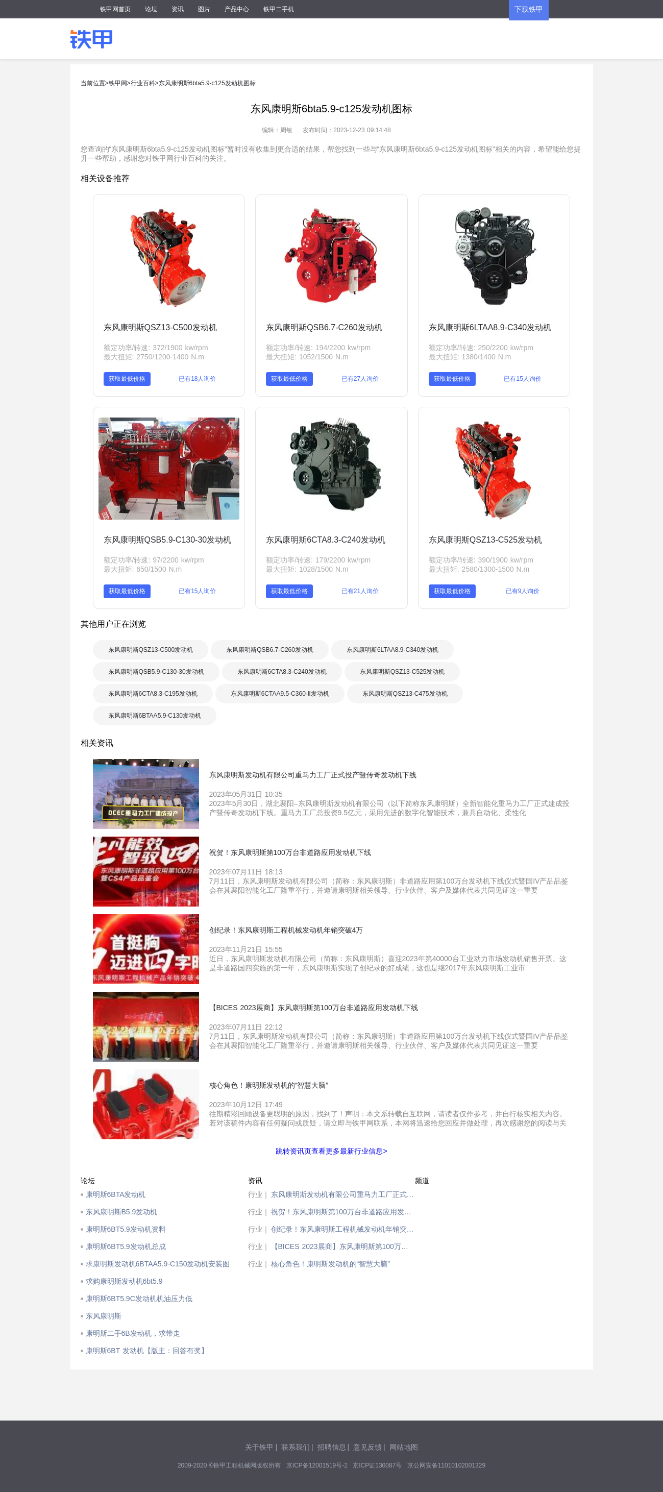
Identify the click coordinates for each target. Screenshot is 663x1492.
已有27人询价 (360, 378)
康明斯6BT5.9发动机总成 (126, 1246)
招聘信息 (331, 1447)
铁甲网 (118, 83)
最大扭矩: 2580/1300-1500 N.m (479, 569)
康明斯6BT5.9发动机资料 (126, 1229)
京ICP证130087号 (377, 1465)
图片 (204, 9)
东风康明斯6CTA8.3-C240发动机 (325, 539)
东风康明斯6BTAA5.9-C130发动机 (155, 715)
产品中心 (237, 9)
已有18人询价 (197, 378)
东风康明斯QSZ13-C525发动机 (485, 539)
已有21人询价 (360, 591)
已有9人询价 (523, 591)
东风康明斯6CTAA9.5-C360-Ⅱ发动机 (280, 693)
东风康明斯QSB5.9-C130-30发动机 (168, 539)
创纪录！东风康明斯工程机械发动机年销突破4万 (343, 1229)
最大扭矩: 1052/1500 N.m (307, 357)
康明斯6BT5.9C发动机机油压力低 (139, 1298)
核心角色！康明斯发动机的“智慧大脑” (330, 1264)
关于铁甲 (259, 1447)
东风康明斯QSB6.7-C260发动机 (324, 327)
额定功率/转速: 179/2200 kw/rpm (318, 560)
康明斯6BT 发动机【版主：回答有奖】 (147, 1351)
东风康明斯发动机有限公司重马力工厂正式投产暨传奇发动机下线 (343, 1194)
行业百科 (143, 83)
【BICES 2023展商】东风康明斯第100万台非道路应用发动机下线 (343, 1246)
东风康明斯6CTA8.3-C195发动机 (153, 693)
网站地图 (403, 1447)
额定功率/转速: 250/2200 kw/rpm (481, 348)
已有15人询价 (522, 378)
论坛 (151, 9)
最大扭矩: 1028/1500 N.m (307, 569)
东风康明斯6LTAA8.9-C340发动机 (490, 327)
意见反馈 (367, 1447)
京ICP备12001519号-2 (317, 1465)
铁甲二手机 (278, 9)
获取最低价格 (127, 378)
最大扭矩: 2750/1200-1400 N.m (154, 357)
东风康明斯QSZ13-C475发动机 (405, 693)
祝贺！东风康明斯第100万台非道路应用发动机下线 (343, 1212)
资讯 (177, 9)
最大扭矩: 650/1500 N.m (143, 569)
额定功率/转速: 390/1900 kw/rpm (481, 560)
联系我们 (295, 1447)
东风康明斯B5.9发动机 (122, 1212)
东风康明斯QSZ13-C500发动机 (160, 327)
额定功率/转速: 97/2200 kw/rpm (154, 560)
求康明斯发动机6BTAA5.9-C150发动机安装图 (158, 1264)
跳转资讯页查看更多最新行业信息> (331, 1151)
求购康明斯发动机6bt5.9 (124, 1281)
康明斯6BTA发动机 (116, 1194)
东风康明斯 (103, 1316)
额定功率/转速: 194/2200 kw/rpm (318, 348)
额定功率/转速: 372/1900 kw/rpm (156, 348)
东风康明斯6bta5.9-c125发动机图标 (207, 83)
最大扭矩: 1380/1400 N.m (470, 357)
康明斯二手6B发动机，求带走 (133, 1333)
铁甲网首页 (115, 9)
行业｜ (258, 1194)
